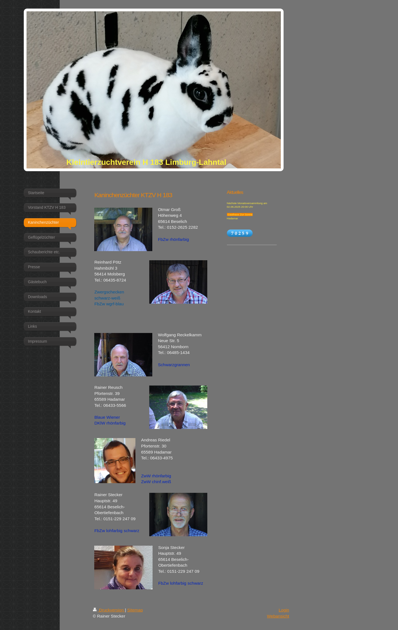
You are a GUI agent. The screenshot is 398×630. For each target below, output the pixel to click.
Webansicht (278, 616)
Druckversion (109, 610)
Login (284, 610)
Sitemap (135, 610)
